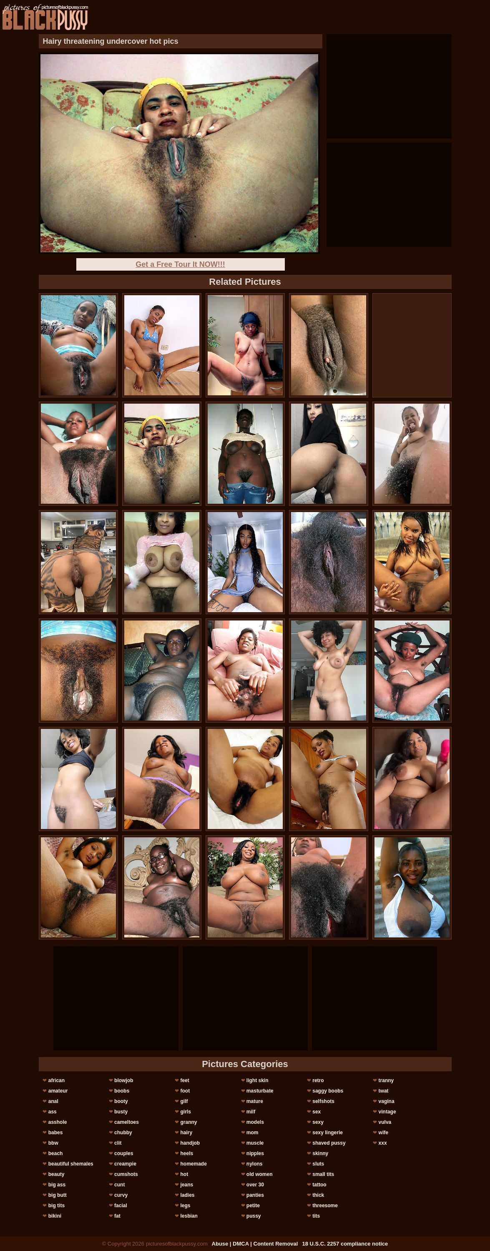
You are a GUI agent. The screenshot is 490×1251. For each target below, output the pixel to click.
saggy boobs (327, 1091)
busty (121, 1112)
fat (117, 1216)
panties (255, 1195)
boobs (121, 1091)
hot (184, 1174)
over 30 (255, 1185)
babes (55, 1132)
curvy (121, 1195)
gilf (184, 1101)
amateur (58, 1091)
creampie (125, 1164)
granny (188, 1122)
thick (318, 1195)
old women (259, 1174)
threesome (325, 1205)
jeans (186, 1185)
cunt (119, 1185)
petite (253, 1205)
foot (185, 1091)
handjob (190, 1143)
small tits (323, 1174)
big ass (56, 1185)
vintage (387, 1112)
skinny (320, 1153)
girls (185, 1112)
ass (52, 1112)
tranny (386, 1080)
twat (384, 1091)
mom (252, 1132)
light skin (257, 1080)
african (56, 1080)
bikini (54, 1216)
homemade (193, 1164)
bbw (53, 1143)
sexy (318, 1122)
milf (250, 1112)
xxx (383, 1143)
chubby (123, 1132)
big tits (56, 1205)
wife (383, 1132)
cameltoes (126, 1122)
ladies (187, 1195)
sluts (318, 1164)
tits (316, 1216)
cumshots (126, 1174)
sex (316, 1112)
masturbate (260, 1091)
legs (185, 1205)
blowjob (123, 1080)
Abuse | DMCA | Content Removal (255, 1244)
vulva (385, 1122)
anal (53, 1101)
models (255, 1122)
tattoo (319, 1185)
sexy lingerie (327, 1132)
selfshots (323, 1101)
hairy (186, 1132)
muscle (255, 1143)
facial (120, 1205)
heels (186, 1153)
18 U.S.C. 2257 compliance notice (345, 1244)
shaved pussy (328, 1143)
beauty (56, 1174)
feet (184, 1080)
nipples (255, 1153)
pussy (253, 1216)
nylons (254, 1164)
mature (254, 1101)
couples (123, 1153)
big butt (57, 1195)
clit (117, 1143)
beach (55, 1153)
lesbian (188, 1216)
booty (121, 1101)
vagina (387, 1101)
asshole (57, 1122)
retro (318, 1080)
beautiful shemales (70, 1164)
